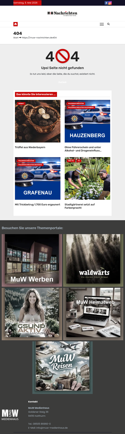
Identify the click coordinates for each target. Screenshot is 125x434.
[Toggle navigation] (101, 24)
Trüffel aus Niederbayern (30, 147)
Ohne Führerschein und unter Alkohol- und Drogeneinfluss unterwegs (83, 150)
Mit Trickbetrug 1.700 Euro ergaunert (37, 204)
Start (15, 37)
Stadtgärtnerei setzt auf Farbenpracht (80, 206)
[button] (108, 24)
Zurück (62, 82)
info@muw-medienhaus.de (52, 427)
